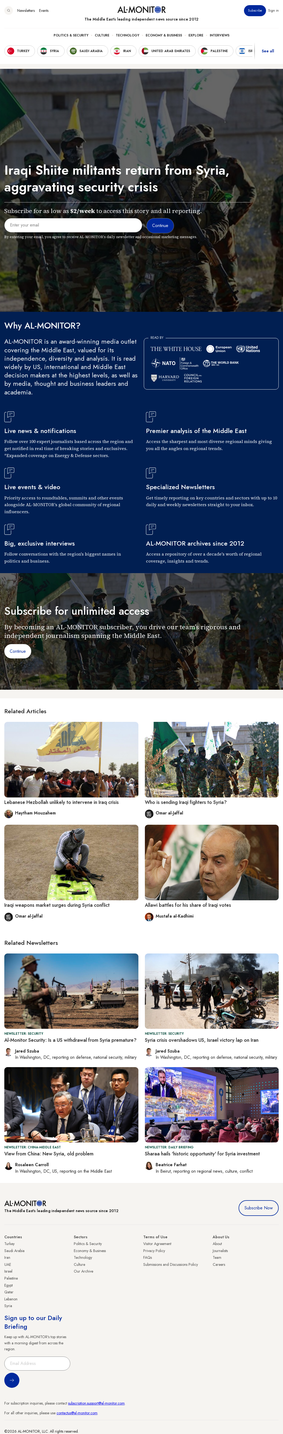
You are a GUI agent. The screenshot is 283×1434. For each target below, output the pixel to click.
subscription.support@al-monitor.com (96, 1403)
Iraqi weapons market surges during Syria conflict (57, 905)
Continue (18, 651)
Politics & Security (71, 35)
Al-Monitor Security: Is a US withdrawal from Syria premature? (70, 1040)
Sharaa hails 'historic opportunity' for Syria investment (202, 1153)
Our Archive (83, 1271)
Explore (195, 35)
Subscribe (255, 10)
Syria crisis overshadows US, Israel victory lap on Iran (201, 1040)
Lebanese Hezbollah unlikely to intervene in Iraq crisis (61, 802)
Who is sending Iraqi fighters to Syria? (186, 802)
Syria (8, 1305)
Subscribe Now (258, 1208)
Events (43, 10)
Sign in (273, 10)
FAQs (147, 1257)
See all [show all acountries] (268, 51)
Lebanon (11, 1299)
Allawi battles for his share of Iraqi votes (188, 905)
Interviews (219, 35)
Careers (219, 1264)
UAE (7, 1264)
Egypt (8, 1285)
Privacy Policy (154, 1250)
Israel (8, 1271)
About (217, 1243)
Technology (127, 35)
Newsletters (26, 10)
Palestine (11, 1278)
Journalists (220, 1250)
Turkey (9, 1243)
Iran (7, 1257)
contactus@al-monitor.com (77, 1413)
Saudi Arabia (14, 1250)
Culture (102, 35)
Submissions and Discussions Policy (170, 1264)
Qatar (8, 1292)
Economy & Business (164, 35)
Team (217, 1257)
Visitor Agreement (157, 1243)
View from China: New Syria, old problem (48, 1153)
